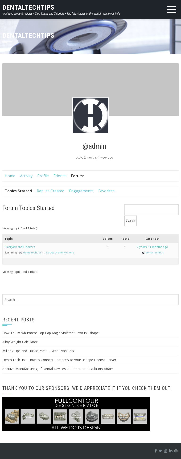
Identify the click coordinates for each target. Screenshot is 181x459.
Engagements (81, 191)
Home (10, 175)
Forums (78, 175)
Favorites (106, 191)
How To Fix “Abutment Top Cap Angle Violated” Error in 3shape (50, 333)
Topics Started (18, 191)
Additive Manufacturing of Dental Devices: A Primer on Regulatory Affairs (58, 368)
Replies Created (50, 191)
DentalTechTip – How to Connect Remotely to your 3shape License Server (59, 360)
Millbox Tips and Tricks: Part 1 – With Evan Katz (38, 351)
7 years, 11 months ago (152, 247)
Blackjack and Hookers (19, 247)
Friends (59, 175)
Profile (43, 175)
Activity (26, 175)
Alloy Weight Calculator (19, 342)
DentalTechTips (28, 7)
